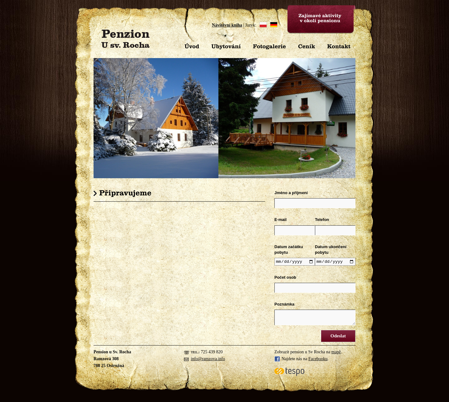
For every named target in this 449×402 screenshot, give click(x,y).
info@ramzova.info (208, 359)
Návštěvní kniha (227, 25)
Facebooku (317, 359)
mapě (336, 353)
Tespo (289, 372)
